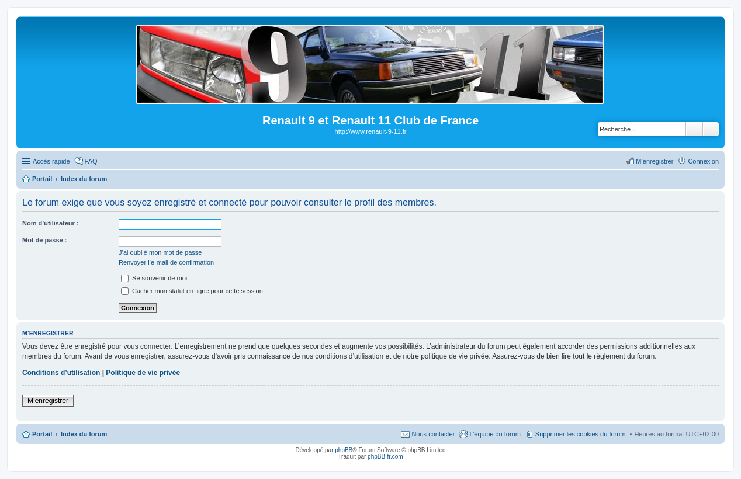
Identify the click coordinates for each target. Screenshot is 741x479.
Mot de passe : (44, 240)
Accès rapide (51, 161)
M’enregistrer (47, 401)
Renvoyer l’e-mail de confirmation (166, 262)
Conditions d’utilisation (61, 373)
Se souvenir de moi (154, 278)
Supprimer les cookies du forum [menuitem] (580, 434)
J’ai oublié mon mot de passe (160, 252)
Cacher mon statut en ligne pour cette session (192, 290)
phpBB (343, 450)
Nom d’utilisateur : (50, 223)
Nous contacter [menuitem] (433, 434)
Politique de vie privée (143, 373)
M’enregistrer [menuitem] (654, 161)
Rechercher (694, 129)
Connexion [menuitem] (703, 161)
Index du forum (84, 434)
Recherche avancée (711, 129)
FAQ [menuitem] (91, 161)
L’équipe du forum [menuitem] (494, 434)
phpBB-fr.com (385, 456)
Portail (42, 178)
